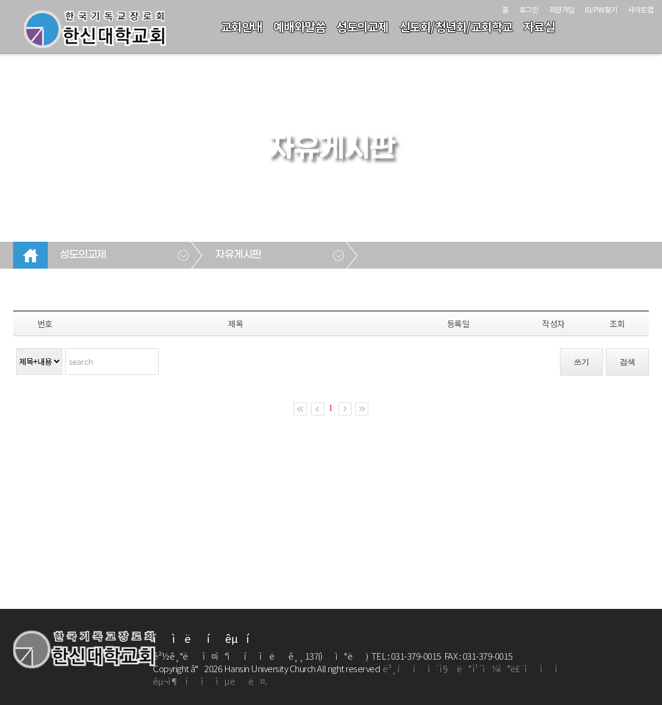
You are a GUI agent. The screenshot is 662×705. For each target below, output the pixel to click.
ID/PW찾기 (601, 9)
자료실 (539, 26)
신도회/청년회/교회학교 (456, 26)
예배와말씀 (299, 26)
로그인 (528, 9)
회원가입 (561, 9)
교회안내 (242, 26)
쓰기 (581, 362)
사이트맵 (640, 9)
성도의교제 (362, 26)
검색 (627, 362)
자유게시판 (238, 255)
